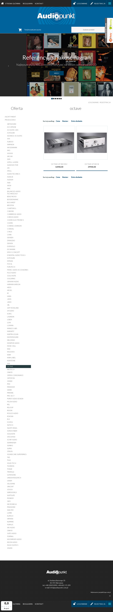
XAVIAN (9, 548)
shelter (10, 510)
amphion (10, 144)
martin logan (12, 334)
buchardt (11, 202)
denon (10, 243)
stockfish (11, 437)
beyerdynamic (13, 199)
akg (8, 150)
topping (10, 536)
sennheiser (11, 443)
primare (10, 393)
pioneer (10, 498)
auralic (10, 525)
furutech (11, 267)
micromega (12, 504)
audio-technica (13, 174)
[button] (8, 64)
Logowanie (79, 3)
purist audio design (15, 399)
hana (9, 296)
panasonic (11, 507)
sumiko (10, 445)
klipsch (10, 516)
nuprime (10, 522)
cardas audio (12, 217)
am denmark (12, 147)
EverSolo (11, 246)
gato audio (11, 533)
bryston (10, 205)
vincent (10, 487)
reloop (10, 407)
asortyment (10, 117)
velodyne (11, 484)
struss (10, 451)
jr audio (10, 311)
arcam (10, 156)
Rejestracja (97, 3)
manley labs (12, 328)
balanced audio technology (13, 192)
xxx (8, 139)
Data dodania (76, 121)
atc (8, 168)
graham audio (13, 282)
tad (8, 457)
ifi (8, 293)
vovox (10, 489)
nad (8, 349)
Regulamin (28, 4)
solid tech (11, 463)
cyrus (9, 232)
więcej (56, 73)
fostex (10, 422)
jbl (8, 305)
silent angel (12, 428)
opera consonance (15, 375)
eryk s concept (13, 252)
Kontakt (39, 4)
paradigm (11, 387)
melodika (11, 340)
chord (10, 223)
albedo (10, 142)
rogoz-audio (12, 413)
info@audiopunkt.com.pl (59, 588)
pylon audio (12, 402)
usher (9, 481)
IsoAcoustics (12, 545)
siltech (10, 425)
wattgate (11, 495)
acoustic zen (12, 130)
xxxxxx (10, 153)
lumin (9, 513)
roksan (10, 416)
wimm (9, 390)
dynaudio (11, 240)
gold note (11, 276)
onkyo (10, 372)
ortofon (11, 378)
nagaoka (11, 352)
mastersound (12, 337)
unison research (14, 478)
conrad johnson (14, 226)
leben (9, 320)
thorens (10, 466)
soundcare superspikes (16, 454)
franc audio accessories (17, 270)
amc (9, 188)
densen (10, 238)
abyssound (11, 124)
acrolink (11, 133)
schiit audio (12, 440)
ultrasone (11, 475)
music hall (11, 346)
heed (9, 287)
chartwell (11, 208)
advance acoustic (14, 136)
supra (9, 448)
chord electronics (15, 220)
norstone (11, 361)
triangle (10, 472)
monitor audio (13, 343)
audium (10, 180)
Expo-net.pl (107, 592)
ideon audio (12, 542)
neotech (10, 369)
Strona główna (10, 3)
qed (9, 501)
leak (9, 323)
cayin (9, 235)
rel (8, 404)
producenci (10, 120)
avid (8, 183)
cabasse (10, 211)
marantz (10, 331)
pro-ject (10, 396)
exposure (11, 258)
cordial (10, 229)
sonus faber (12, 431)
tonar (9, 469)
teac (9, 460)
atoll (9, 171)
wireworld (12, 492)
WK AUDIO (11, 528)
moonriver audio (14, 539)
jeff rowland (13, 308)
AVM (8, 159)
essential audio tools (16, 255)
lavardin (10, 317)
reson (9, 410)
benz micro (12, 196)
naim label (11, 358)
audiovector (12, 165)
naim (9, 355)
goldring (11, 279)
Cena (58, 121)
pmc (8, 384)
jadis (9, 299)
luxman (10, 325)
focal (9, 264)
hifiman (10, 519)
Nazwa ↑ (65, 121)
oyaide (10, 381)
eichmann (11, 249)
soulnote (11, 434)
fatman (10, 261)
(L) (110, 595)
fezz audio (11, 273)
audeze (10, 177)
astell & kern (12, 162)
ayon (9, 186)
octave (10, 366)
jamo (9, 302)
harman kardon (13, 284)
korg (9, 314)
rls (8, 419)
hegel (9, 290)
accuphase (11, 127)
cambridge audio (14, 214)
